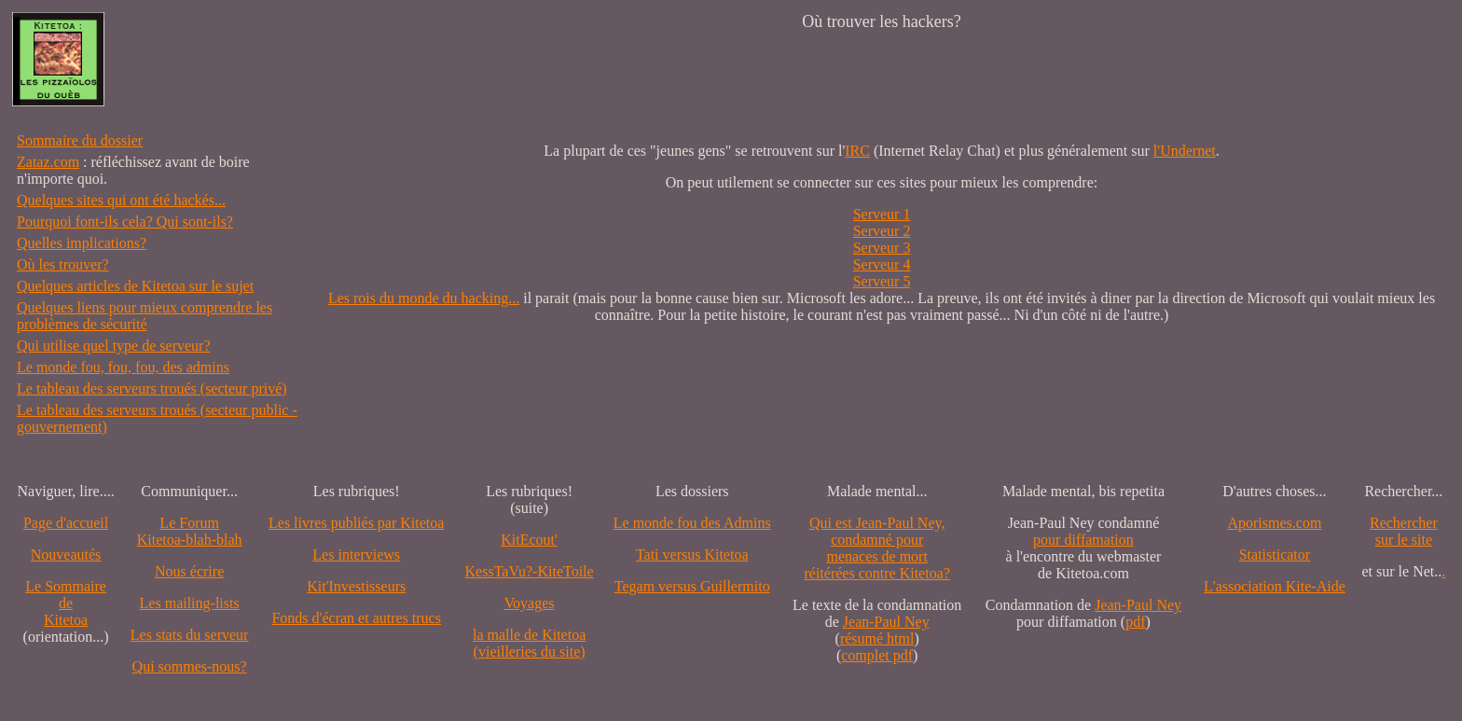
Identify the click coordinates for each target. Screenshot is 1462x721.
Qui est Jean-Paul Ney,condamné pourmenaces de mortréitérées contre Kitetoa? (876, 548)
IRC (857, 151)
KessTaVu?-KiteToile (529, 571)
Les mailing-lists (190, 603)
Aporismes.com (1274, 523)
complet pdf (877, 655)
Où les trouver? (63, 264)
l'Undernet (1184, 151)
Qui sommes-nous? (189, 666)
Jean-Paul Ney (886, 622)
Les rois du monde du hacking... (423, 298)
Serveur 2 (882, 231)
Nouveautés (66, 554)
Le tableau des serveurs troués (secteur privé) (152, 388)
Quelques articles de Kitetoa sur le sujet (135, 286)
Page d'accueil (65, 523)
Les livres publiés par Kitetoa (356, 523)
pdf (1135, 622)
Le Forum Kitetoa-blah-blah (189, 531)
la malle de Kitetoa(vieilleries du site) (529, 643)
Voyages (529, 603)
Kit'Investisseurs (356, 586)
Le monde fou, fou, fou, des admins (123, 367)
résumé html (877, 638)
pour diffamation (1083, 540)
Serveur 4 (882, 264)
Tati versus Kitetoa (692, 554)
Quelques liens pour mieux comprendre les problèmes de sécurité (144, 315)
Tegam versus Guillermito (692, 586)
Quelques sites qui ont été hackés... (121, 200)
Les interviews (356, 554)
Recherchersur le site (1404, 531)
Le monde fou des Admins (692, 523)
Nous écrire (189, 571)
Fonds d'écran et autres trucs (356, 618)
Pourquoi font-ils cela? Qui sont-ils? (125, 221)
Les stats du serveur (190, 635)
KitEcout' (529, 540)
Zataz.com (48, 162)
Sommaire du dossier (80, 140)
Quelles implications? (81, 243)
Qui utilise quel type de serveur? (114, 346)
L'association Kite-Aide (1274, 586)
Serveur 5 (882, 281)
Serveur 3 (882, 248)
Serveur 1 (882, 214)
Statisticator (1274, 554)
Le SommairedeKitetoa (65, 603)
